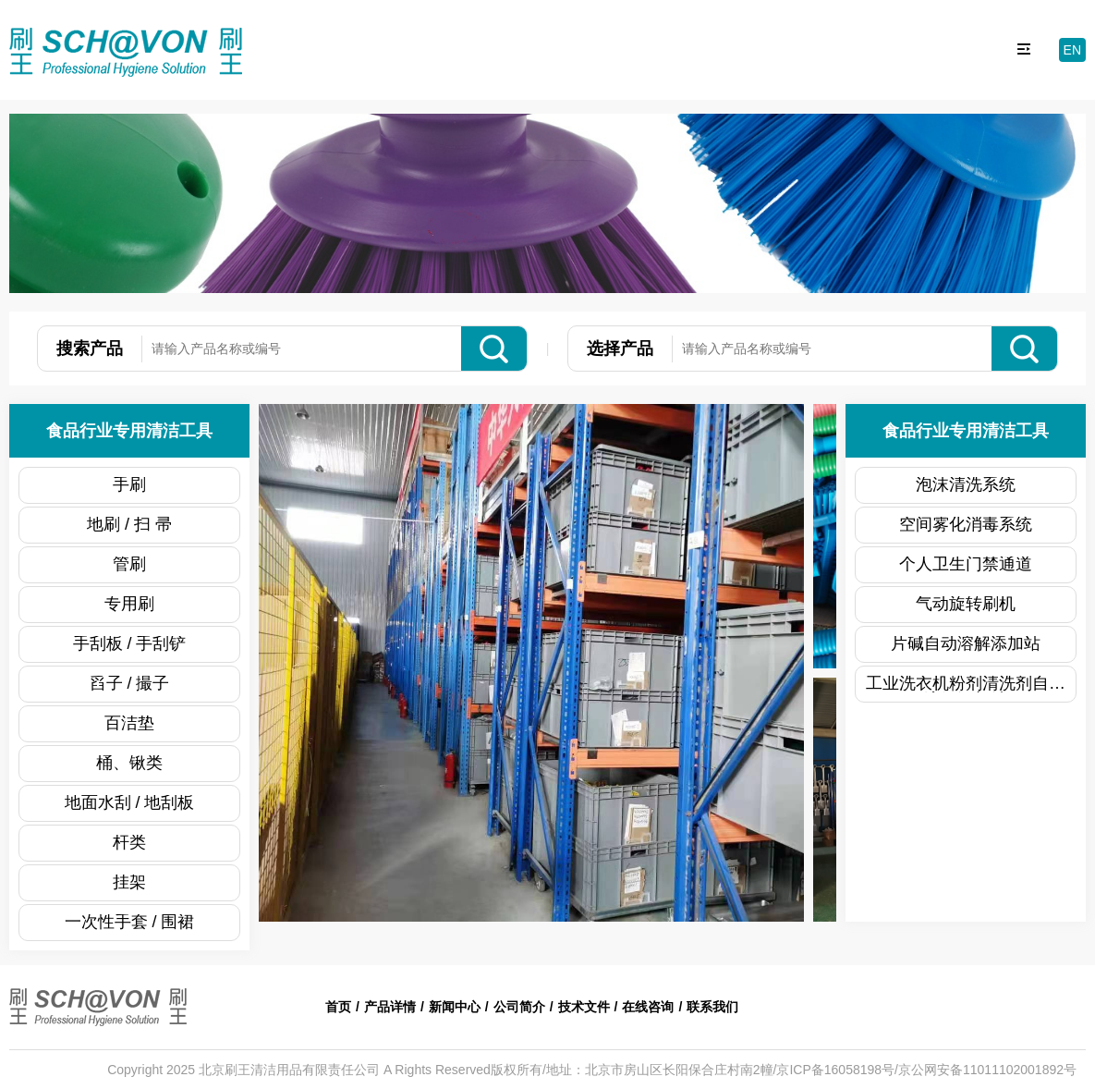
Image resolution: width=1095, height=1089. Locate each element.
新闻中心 (455, 1006)
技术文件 (584, 1006)
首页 (338, 1006)
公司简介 (519, 1006)
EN (1072, 50)
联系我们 (712, 1006)
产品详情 (390, 1006)
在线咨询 (648, 1006)
